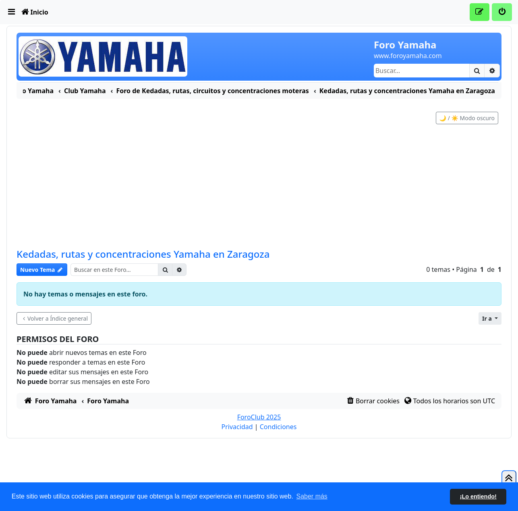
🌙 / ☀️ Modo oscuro (467, 126)
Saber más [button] (311, 496)
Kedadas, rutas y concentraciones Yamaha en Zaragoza (143, 262)
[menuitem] (12, 12)
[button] (490, 326)
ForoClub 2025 (259, 425)
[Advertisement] (259, 196)
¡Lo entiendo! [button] (478, 496)
